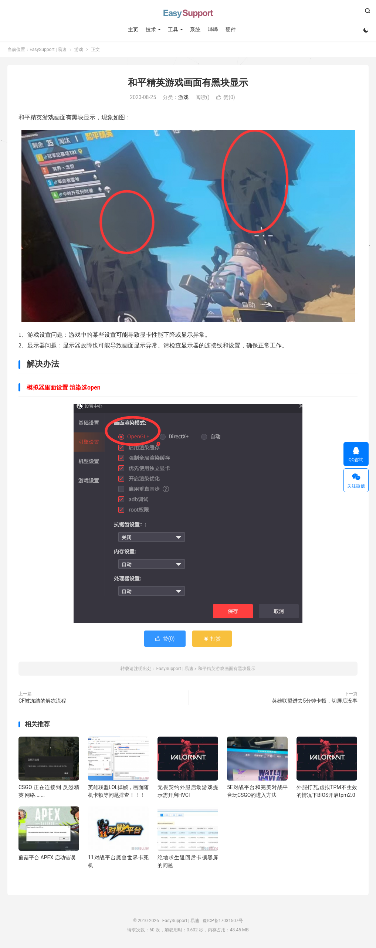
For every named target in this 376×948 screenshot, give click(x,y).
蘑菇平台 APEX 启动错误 (46, 857)
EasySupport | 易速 (188, 12)
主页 (133, 30)
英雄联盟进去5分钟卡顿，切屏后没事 (315, 701)
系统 (195, 30)
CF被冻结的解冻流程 (42, 701)
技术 (151, 30)
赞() (225, 97)
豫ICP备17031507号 (223, 920)
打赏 (212, 639)
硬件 (231, 30)
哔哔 (213, 30)
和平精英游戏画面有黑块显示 (188, 82)
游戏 (78, 49)
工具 (173, 30)
